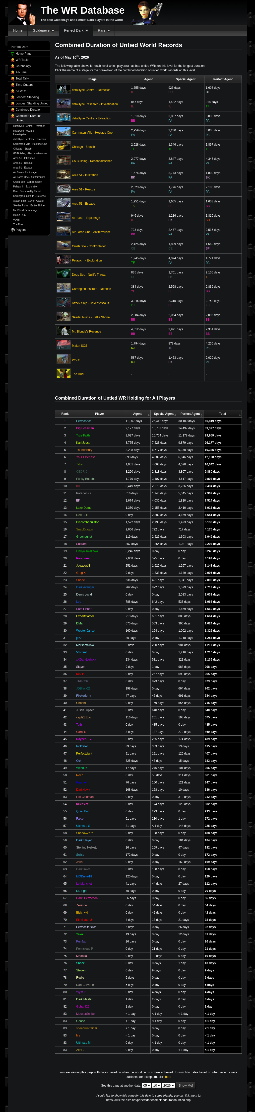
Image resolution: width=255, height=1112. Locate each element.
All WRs (21, 91)
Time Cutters (24, 84)
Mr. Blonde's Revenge (25, 210)
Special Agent (164, 414)
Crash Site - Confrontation (27, 181)
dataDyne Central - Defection (29, 126)
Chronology (23, 66)
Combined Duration (28, 109)
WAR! (16, 219)
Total (222, 414)
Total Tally (22, 78)
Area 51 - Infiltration (24, 158)
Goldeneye (41, 30)
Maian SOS (19, 215)
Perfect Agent (190, 414)
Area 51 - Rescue (23, 163)
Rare (101, 30)
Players (21, 230)
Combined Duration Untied (28, 118)
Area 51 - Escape (22, 167)
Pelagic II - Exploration (25, 186)
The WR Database (83, 10)
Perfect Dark (73, 30)
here (168, 1077)
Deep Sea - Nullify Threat (27, 191)
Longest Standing (27, 97)
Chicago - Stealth (22, 148)
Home (17, 30)
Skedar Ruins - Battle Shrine (29, 205)
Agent (137, 414)
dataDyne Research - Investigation (25, 132)
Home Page (23, 53)
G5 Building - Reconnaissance (30, 153)
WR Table (22, 60)
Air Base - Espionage (25, 172)
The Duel (18, 224)
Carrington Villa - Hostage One (30, 144)
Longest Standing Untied (32, 103)
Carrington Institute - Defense (29, 196)
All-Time (21, 72)
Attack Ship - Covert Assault (28, 200)
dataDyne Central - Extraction (29, 139)
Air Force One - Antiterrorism (29, 177)
